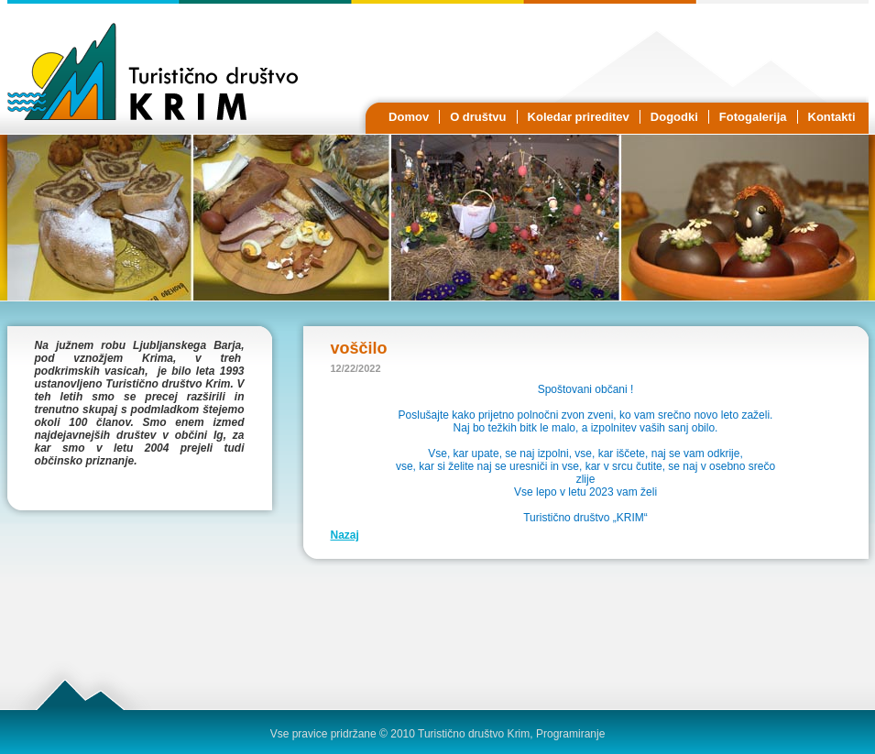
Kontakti (832, 117)
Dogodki (674, 117)
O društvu (478, 117)
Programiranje (570, 733)
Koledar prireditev (578, 117)
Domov (408, 117)
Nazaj (345, 535)
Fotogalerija (753, 117)
